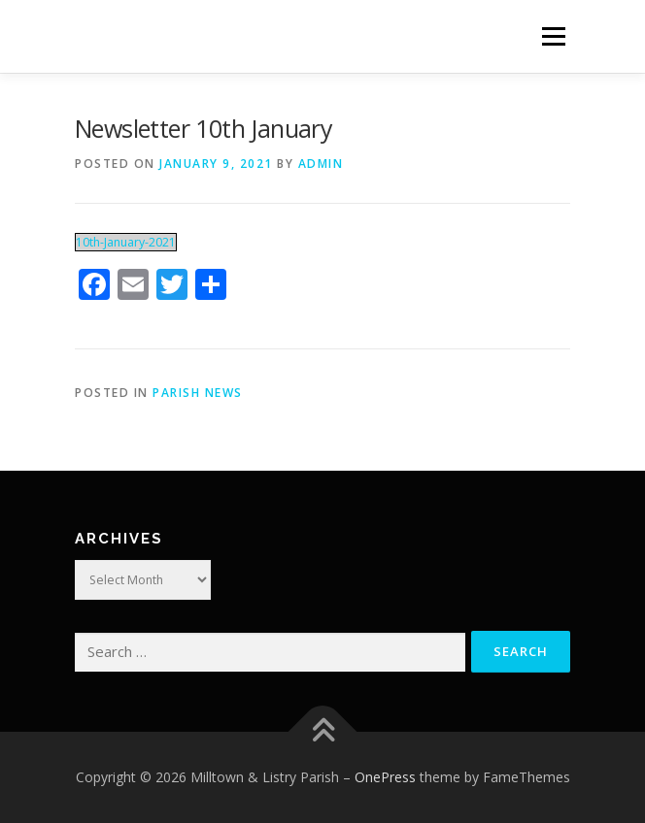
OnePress (385, 777)
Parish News (198, 392)
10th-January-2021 (126, 242)
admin (321, 163)
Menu (552, 36)
